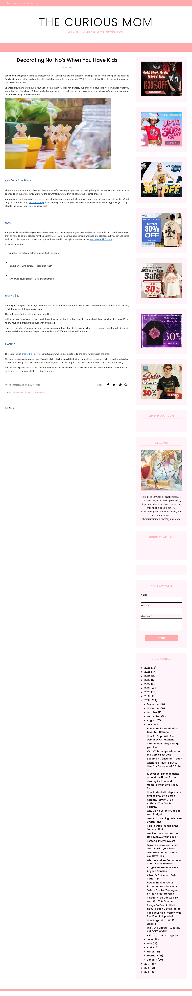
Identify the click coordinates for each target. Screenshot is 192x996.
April (149, 947)
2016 (147, 968)
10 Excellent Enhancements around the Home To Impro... (164, 775)
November (153, 708)
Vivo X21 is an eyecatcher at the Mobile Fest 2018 (164, 753)
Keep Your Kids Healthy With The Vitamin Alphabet (164, 914)
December (153, 704)
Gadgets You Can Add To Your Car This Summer (162, 899)
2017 (147, 963)
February (152, 955)
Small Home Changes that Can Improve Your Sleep (163, 835)
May (149, 943)
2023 (147, 680)
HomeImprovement (23, 392)
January (152, 959)
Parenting (40, 392)
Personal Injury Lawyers (161, 841)
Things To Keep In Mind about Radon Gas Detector (163, 907)
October (152, 712)
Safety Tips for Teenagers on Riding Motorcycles (162, 892)
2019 (147, 696)
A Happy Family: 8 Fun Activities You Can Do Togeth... (160, 803)
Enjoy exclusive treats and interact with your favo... (162, 846)
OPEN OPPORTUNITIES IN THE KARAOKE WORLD (163, 929)
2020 (147, 692)
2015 (147, 971)
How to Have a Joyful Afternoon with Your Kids (162, 884)
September (153, 716)
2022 (147, 684)
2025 (147, 671)
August (151, 720)
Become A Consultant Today (164, 758)
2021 (147, 688)
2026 (147, 667)
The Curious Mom (96, 22)
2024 (147, 676)
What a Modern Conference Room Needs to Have (164, 861)
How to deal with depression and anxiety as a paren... (164, 794)
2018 (147, 700)
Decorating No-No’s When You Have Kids (162, 854)
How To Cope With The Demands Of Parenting (160, 738)
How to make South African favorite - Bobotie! (163, 730)
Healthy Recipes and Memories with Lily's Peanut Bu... (163, 785)
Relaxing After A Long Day (162, 935)
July (149, 724)
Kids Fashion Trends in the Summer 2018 (162, 827)
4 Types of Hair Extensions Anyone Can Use (163, 869)
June (150, 939)
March (151, 951)
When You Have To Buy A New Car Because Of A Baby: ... (164, 766)
